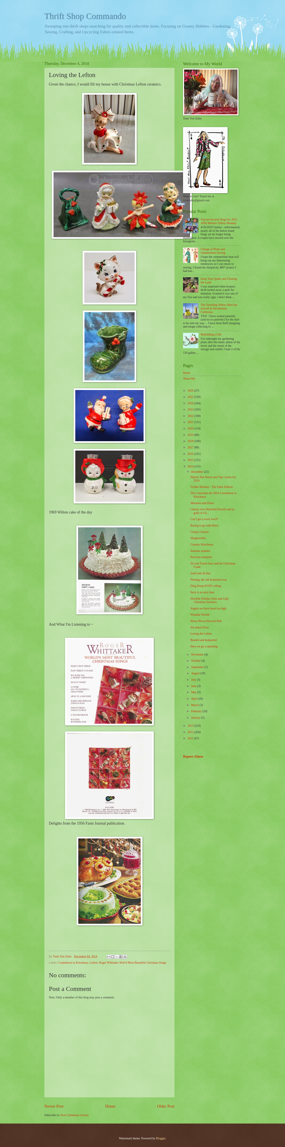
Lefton (93, 962)
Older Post (165, 1106)
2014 (191, 466)
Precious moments (201, 557)
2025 (191, 397)
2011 (191, 738)
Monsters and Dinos (202, 503)
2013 (191, 725)
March (195, 705)
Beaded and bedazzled (203, 640)
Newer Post (54, 1106)
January (196, 717)
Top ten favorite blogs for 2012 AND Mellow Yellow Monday (219, 221)
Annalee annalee (200, 550)
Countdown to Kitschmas (73, 962)
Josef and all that (200, 573)
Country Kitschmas (201, 544)
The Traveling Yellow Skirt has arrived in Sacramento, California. (219, 308)
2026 (191, 390)
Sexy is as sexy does (202, 592)
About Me (189, 378)
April (194, 698)
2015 (191, 460)
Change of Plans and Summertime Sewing (213, 251)
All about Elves (199, 627)
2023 (191, 409)
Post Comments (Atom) (75, 1115)
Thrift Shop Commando (85, 16)
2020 (191, 428)
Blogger (160, 1138)
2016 (191, 453)
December (197, 471)
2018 (191, 441)
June (194, 686)
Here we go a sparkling (204, 646)
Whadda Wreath (199, 614)
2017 (191, 447)
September (197, 667)
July (194, 679)
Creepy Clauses (199, 532)
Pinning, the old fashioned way (208, 579)
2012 (191, 732)
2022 (191, 416)
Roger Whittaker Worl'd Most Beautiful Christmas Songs (132, 962)
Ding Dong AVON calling (205, 585)
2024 (191, 403)
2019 (191, 434)
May (194, 692)
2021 (191, 422)
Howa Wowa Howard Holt (206, 621)
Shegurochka (198, 538)
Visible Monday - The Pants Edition (211, 487)
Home (110, 1106)
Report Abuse (193, 756)
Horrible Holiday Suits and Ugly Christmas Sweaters (209, 600)
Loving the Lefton (201, 633)
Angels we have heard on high (208, 608)
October (196, 660)
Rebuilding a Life (211, 334)
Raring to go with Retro (204, 525)
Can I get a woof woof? (204, 519)
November (197, 654)
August (195, 673)
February (196, 711)
